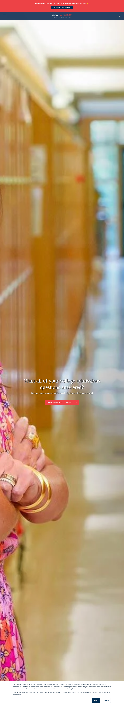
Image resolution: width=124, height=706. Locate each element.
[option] (62, 268)
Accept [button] (96, 700)
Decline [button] (106, 700)
